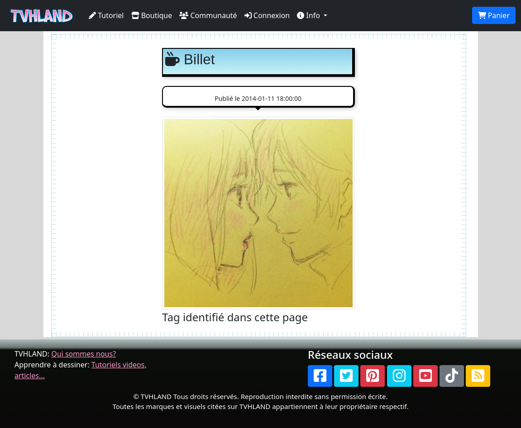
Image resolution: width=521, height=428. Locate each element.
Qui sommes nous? (83, 354)
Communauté (208, 15)
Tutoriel (106, 15)
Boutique (151, 15)
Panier (494, 15)
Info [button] (309, 15)
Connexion (267, 15)
